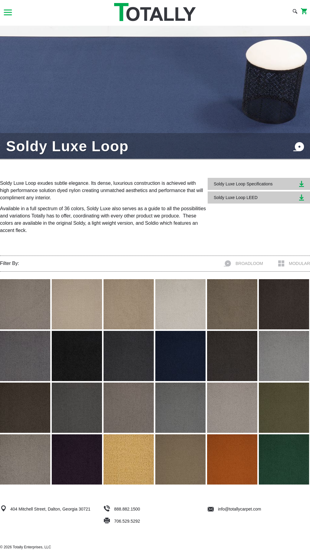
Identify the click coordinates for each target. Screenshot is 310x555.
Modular (294, 263)
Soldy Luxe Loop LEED (259, 197)
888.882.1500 (127, 509)
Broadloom (243, 263)
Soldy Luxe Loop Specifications (259, 184)
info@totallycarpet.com (234, 509)
